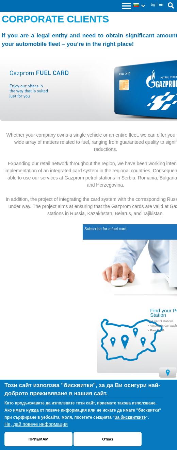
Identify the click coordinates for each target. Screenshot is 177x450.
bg (153, 4)
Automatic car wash (163, 325)
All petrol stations (161, 321)
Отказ (107, 439)
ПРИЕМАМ (39, 439)
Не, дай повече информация (36, 424)
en (161, 4)
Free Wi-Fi (157, 330)
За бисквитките (130, 417)
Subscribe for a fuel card (105, 229)
